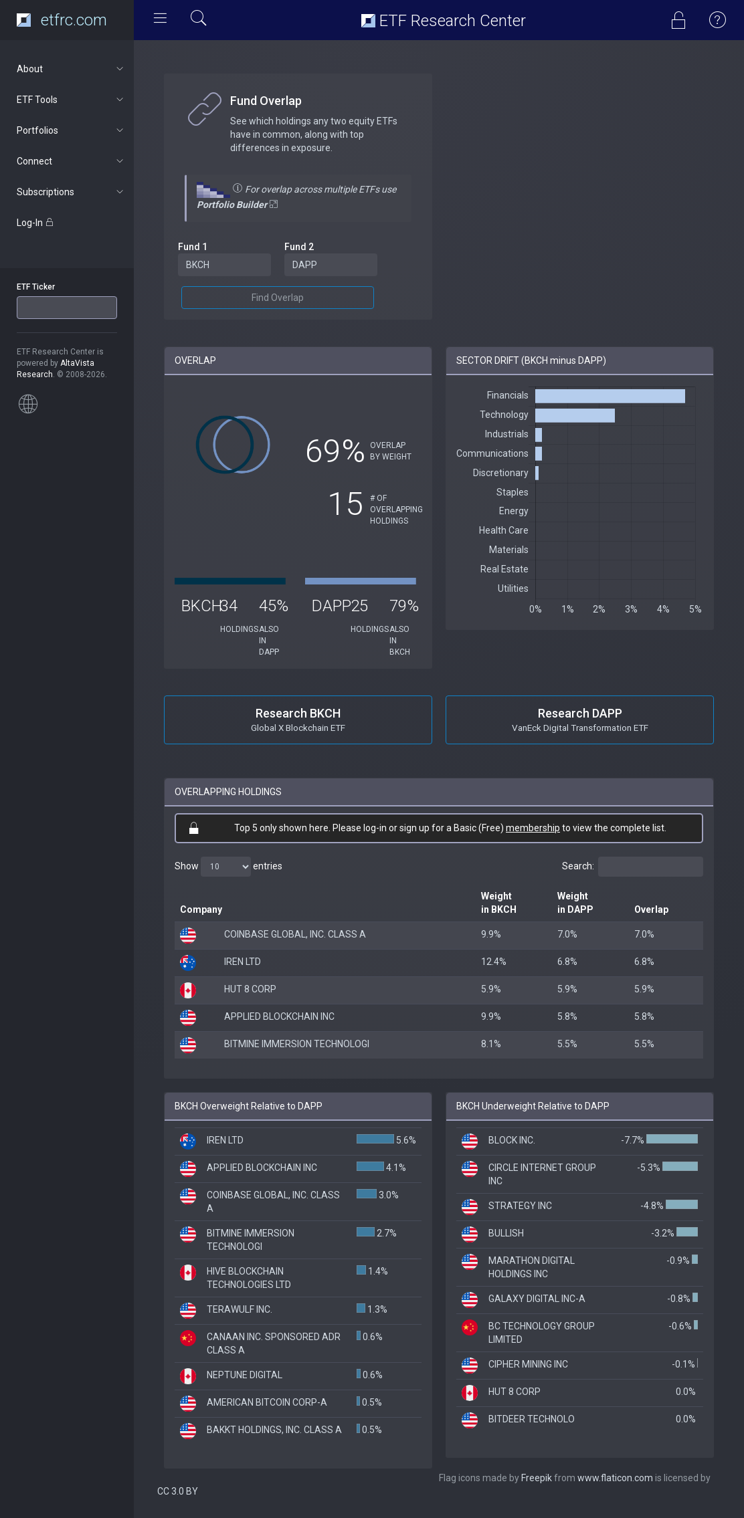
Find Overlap (278, 297)
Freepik (536, 1478)
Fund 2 (299, 246)
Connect (71, 161)
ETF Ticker (36, 287)
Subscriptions (71, 192)
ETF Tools (71, 99)
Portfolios (71, 130)
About (71, 69)
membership (533, 828)
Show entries (228, 867)
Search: (632, 867)
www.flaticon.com (615, 1478)
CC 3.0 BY (177, 1491)
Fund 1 (192, 246)
